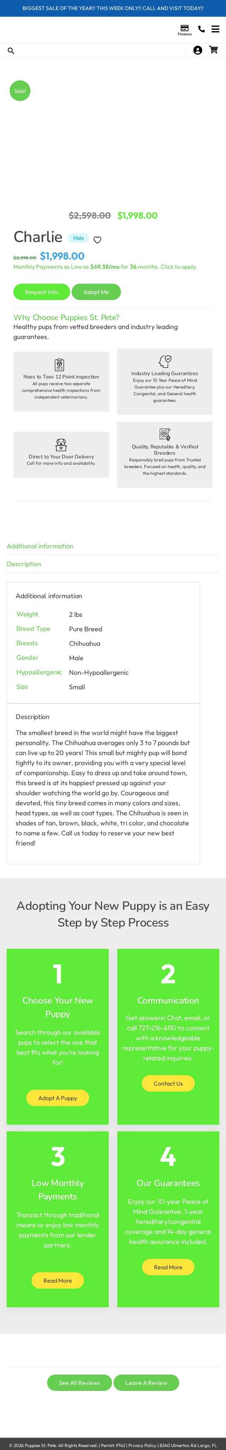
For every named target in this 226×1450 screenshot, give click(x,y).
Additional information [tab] (40, 546)
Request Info (41, 292)
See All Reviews (79, 1382)
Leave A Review (146, 1382)
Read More (57, 1280)
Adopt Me (96, 292)
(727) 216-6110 (201, 29)
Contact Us (168, 1083)
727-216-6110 (157, 1028)
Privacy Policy (142, 1445)
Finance (184, 34)
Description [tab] (24, 564)
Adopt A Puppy (57, 1098)
